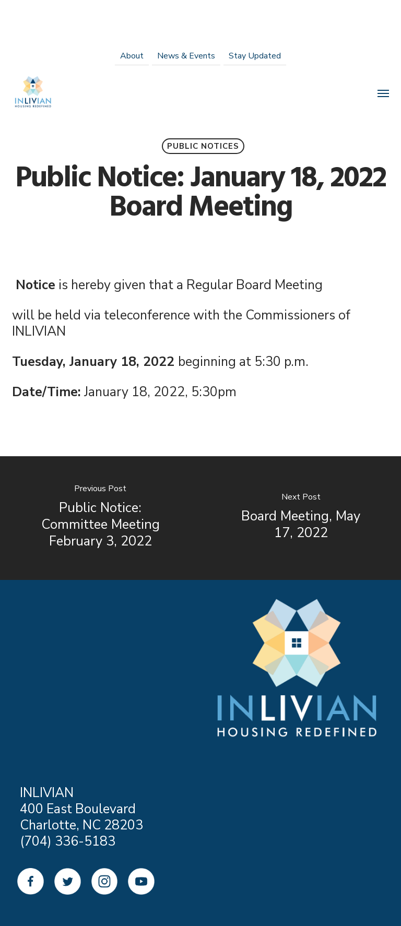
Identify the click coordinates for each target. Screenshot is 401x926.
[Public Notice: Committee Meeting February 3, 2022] (100, 518)
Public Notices (203, 146)
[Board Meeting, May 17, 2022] (300, 518)
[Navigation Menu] (383, 93)
